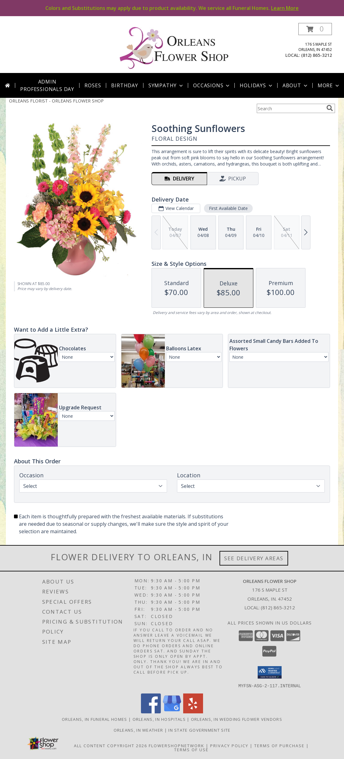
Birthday (124, 85)
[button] (315, 29)
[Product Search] (290, 108)
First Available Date (228, 208)
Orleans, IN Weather (138, 730)
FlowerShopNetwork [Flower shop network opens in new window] (176, 745)
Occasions (212, 85)
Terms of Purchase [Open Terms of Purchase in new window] (279, 745)
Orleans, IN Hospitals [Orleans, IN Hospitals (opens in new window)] (159, 719)
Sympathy (166, 85)
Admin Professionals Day (47, 85)
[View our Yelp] (193, 711)
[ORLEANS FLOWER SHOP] (174, 48)
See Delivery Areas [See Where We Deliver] (253, 558)
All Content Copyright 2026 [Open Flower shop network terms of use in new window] (110, 745)
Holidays (256, 85)
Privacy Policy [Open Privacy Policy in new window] (229, 745)
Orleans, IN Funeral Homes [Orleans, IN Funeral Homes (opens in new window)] (94, 719)
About (296, 85)
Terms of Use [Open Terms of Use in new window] (191, 749)
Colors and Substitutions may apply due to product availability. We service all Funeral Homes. (172, 8)
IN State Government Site (199, 730)
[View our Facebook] (151, 711)
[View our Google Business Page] (172, 711)
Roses (92, 85)
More (329, 85)
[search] (330, 108)
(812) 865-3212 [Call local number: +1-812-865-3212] (316, 55)
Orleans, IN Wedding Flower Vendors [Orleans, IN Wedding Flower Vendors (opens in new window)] (236, 719)
